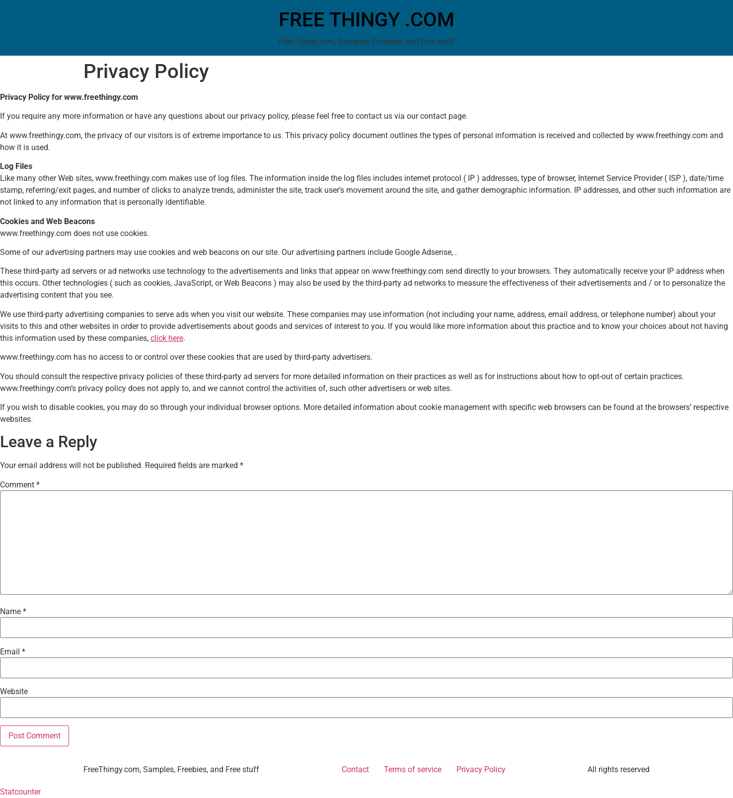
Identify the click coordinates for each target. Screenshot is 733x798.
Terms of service (412, 769)
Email (12, 652)
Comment (20, 485)
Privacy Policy (481, 769)
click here (166, 338)
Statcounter (20, 792)
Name (13, 612)
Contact (355, 769)
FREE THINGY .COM (366, 19)
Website (14, 692)
